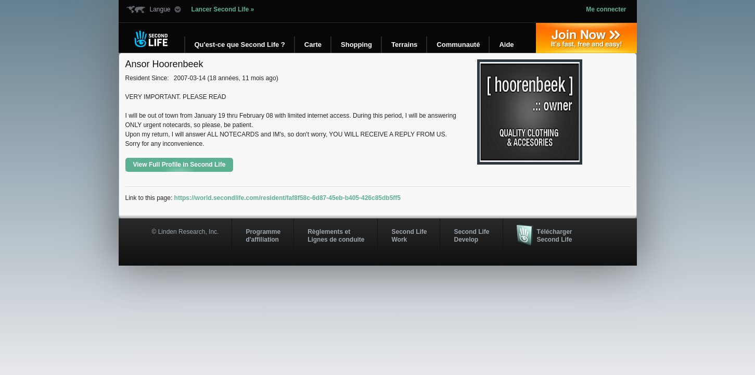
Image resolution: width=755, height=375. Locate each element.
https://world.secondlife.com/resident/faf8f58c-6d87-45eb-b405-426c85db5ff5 (287, 198)
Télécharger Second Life (554, 235)
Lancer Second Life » (222, 9)
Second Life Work (409, 235)
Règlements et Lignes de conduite (336, 235)
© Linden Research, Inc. (185, 231)
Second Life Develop (471, 235)
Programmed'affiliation (263, 235)
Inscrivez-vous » (586, 38)
